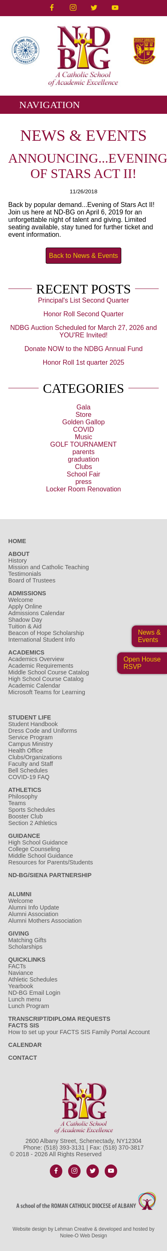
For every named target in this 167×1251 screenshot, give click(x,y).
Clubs (83, 466)
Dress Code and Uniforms (42, 730)
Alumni (20, 894)
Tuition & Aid (25, 626)
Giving (18, 933)
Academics (26, 652)
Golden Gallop (83, 422)
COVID (83, 429)
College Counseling (34, 849)
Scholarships (25, 946)
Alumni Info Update (33, 907)
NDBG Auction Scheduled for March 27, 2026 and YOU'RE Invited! (83, 331)
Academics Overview (36, 659)
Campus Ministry (30, 744)
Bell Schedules (28, 770)
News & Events (149, 636)
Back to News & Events (83, 255)
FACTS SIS (23, 1025)
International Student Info (41, 639)
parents (83, 451)
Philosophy (22, 796)
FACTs (17, 966)
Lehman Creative (74, 1229)
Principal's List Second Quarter (83, 300)
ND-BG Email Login (34, 992)
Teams (17, 803)
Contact (22, 1057)
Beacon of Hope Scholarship (46, 633)
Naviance (20, 973)
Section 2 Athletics (32, 823)
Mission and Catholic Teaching (48, 567)
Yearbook (20, 986)
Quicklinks (27, 959)
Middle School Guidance (40, 855)
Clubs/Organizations (35, 757)
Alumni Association (33, 914)
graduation (83, 459)
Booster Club (25, 816)
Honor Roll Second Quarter (83, 314)
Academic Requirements (41, 665)
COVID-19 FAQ (28, 777)
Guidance (24, 835)
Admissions (27, 593)
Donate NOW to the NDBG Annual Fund (84, 348)
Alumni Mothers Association (45, 920)
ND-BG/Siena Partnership (50, 875)
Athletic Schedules (32, 979)
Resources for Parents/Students (50, 862)
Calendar (25, 1045)
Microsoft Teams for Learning (46, 692)
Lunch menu (24, 999)
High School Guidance (38, 842)
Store (83, 414)
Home (17, 541)
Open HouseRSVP (142, 663)
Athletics (25, 790)
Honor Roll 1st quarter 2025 (84, 362)
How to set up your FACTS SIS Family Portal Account (79, 1032)
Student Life (29, 717)
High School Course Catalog (46, 679)
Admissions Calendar (36, 613)
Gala (83, 407)
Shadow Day (25, 619)
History (17, 560)
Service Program (30, 737)
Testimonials (24, 573)
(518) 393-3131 (64, 1147)
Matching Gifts (27, 940)
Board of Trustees (32, 580)
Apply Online (25, 606)
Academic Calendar (34, 685)
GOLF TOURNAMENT (83, 444)
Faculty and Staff (30, 763)
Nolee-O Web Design (83, 1236)
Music (83, 436)
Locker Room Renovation (83, 489)
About (18, 554)
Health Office (25, 750)
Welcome (20, 600)
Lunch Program (28, 1006)
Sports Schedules (31, 809)
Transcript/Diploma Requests (59, 1018)
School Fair (84, 474)
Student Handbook (33, 724)
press (83, 481)
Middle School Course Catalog (48, 672)
